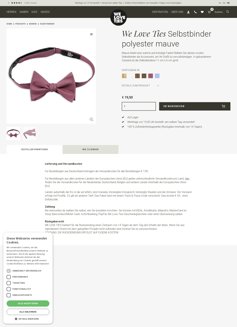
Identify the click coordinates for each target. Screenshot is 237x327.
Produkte (20, 24)
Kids (34, 11)
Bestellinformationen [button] (34, 149)
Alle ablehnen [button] (27, 311)
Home (9, 24)
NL (220, 3)
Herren (11, 11)
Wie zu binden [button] (90, 149)
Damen (24, 11)
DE (228, 3)
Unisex (45, 11)
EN (224, 3)
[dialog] (28, 278)
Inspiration (160, 11)
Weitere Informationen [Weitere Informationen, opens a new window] (38, 263)
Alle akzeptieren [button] (28, 303)
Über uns (177, 11)
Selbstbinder (47, 24)
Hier (187, 178)
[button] (227, 12)
